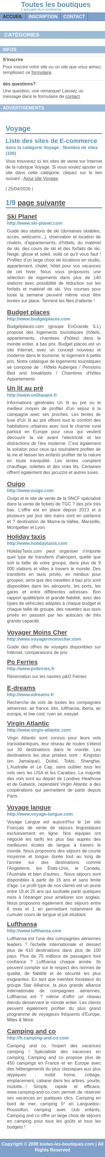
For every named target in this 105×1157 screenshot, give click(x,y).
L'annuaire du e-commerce (41, 9)
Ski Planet (22, 216)
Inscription (43, 16)
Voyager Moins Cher (37, 632)
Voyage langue (29, 807)
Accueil (13, 16)
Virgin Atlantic (28, 723)
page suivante (42, 203)
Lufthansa (22, 924)
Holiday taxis (26, 536)
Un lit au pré (25, 388)
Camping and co (31, 1031)
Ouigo (16, 483)
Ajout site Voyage (40, 178)
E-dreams (21, 687)
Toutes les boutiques (55, 4)
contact (74, 16)
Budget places (28, 312)
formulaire (41, 72)
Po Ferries (22, 661)
